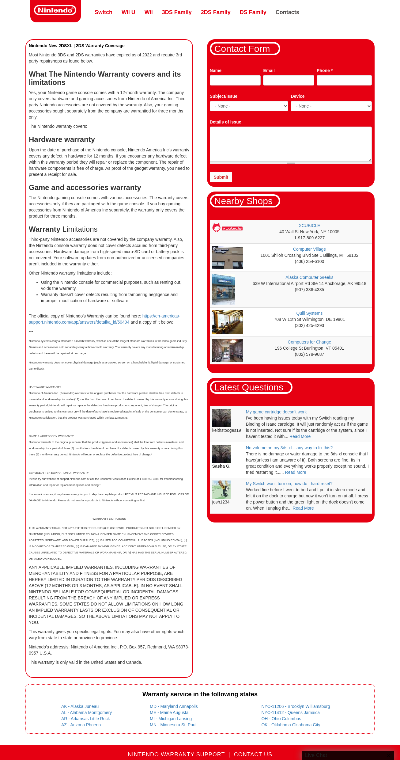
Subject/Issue (223, 96)
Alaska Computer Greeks (309, 277)
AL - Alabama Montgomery (86, 712)
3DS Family (177, 12)
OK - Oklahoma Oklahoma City (290, 724)
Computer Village (309, 249)
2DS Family (216, 12)
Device (297, 96)
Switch (103, 12)
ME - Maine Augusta (169, 712)
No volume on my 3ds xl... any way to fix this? (289, 447)
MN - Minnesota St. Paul (173, 724)
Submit (221, 177)
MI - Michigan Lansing (171, 718)
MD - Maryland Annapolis (174, 706)
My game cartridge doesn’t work (276, 411)
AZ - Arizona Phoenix (81, 724)
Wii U (128, 12)
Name (215, 70)
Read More (300, 436)
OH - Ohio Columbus (281, 718)
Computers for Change (309, 342)
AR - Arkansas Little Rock (85, 718)
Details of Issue (225, 122)
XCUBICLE (309, 225)
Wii (149, 12)
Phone (325, 70)
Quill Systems (309, 313)
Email (268, 70)
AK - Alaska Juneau (80, 706)
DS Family (253, 12)
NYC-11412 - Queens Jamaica (290, 712)
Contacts (287, 12)
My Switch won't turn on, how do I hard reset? (289, 483)
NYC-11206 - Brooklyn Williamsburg (295, 706)
